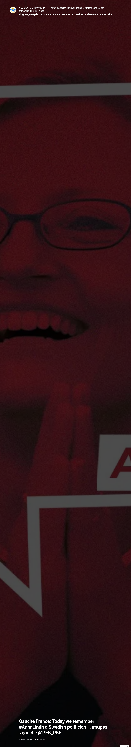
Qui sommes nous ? (50, 14)
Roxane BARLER (26, 739)
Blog (21, 14)
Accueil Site (105, 14)
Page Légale (31, 14)
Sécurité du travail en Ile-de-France (80, 14)
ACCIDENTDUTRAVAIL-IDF (32, 7)
